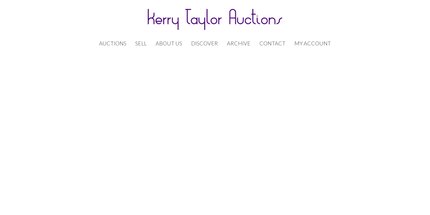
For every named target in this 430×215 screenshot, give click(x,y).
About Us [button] (169, 43)
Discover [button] (204, 43)
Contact (272, 43)
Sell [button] (141, 43)
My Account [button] (312, 43)
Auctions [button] (112, 43)
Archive (239, 43)
